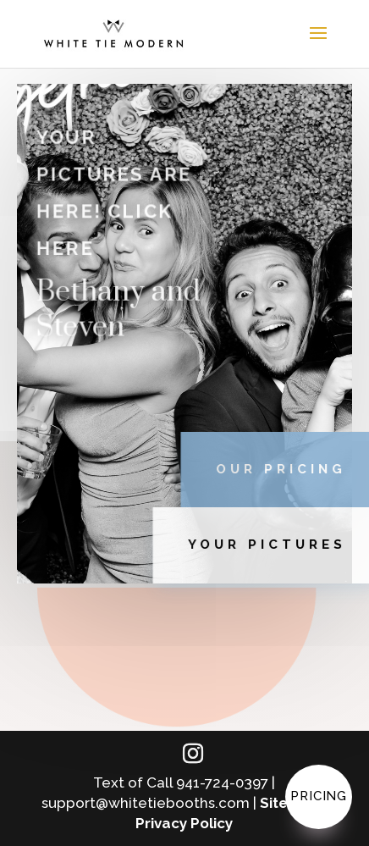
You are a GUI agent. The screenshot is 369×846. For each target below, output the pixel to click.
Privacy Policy (184, 823)
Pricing (318, 796)
